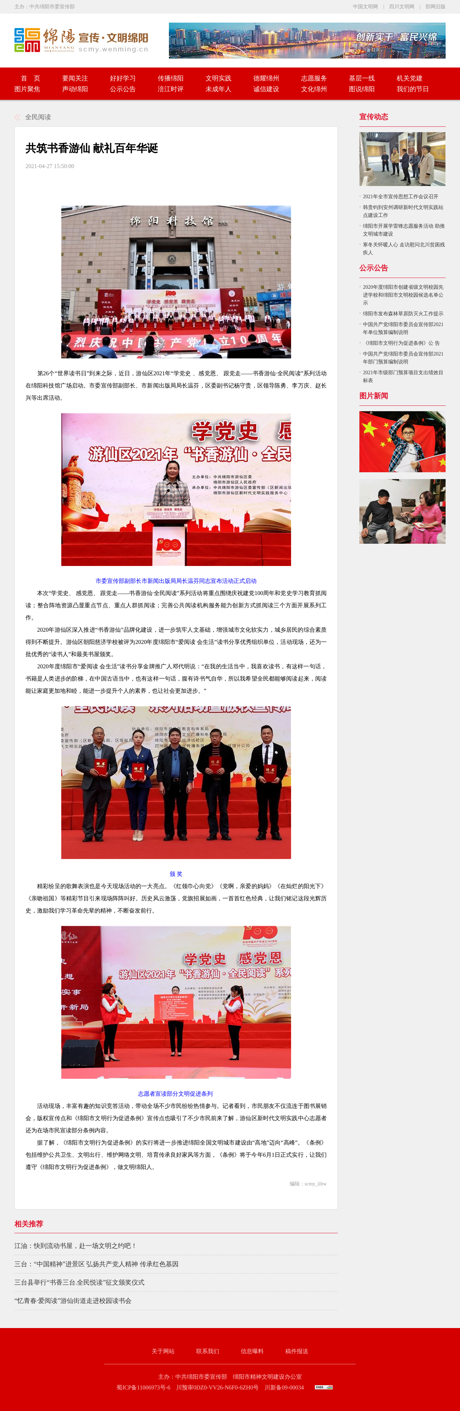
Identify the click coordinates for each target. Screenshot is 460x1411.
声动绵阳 (75, 89)
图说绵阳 (362, 89)
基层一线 (362, 78)
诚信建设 (266, 89)
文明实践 (218, 78)
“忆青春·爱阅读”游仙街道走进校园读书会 (73, 1300)
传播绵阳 (171, 78)
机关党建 (410, 78)
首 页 (27, 78)
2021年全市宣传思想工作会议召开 (400, 196)
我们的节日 (413, 89)
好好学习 (123, 78)
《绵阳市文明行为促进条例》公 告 (401, 343)
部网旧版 (436, 6)
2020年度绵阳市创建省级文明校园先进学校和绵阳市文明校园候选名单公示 (403, 295)
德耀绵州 (266, 78)
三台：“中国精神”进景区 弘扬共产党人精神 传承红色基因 (96, 1264)
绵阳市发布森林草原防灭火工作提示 (403, 313)
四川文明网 (401, 6)
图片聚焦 (27, 89)
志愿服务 (314, 78)
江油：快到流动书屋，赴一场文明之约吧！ (75, 1245)
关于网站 (163, 1351)
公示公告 (123, 89)
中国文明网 (365, 6)
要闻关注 (75, 78)
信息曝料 (252, 1351)
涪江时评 (171, 89)
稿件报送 (296, 1351)
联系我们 (207, 1351)
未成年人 (218, 89)
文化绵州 (314, 89)
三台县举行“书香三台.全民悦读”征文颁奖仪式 (79, 1282)
